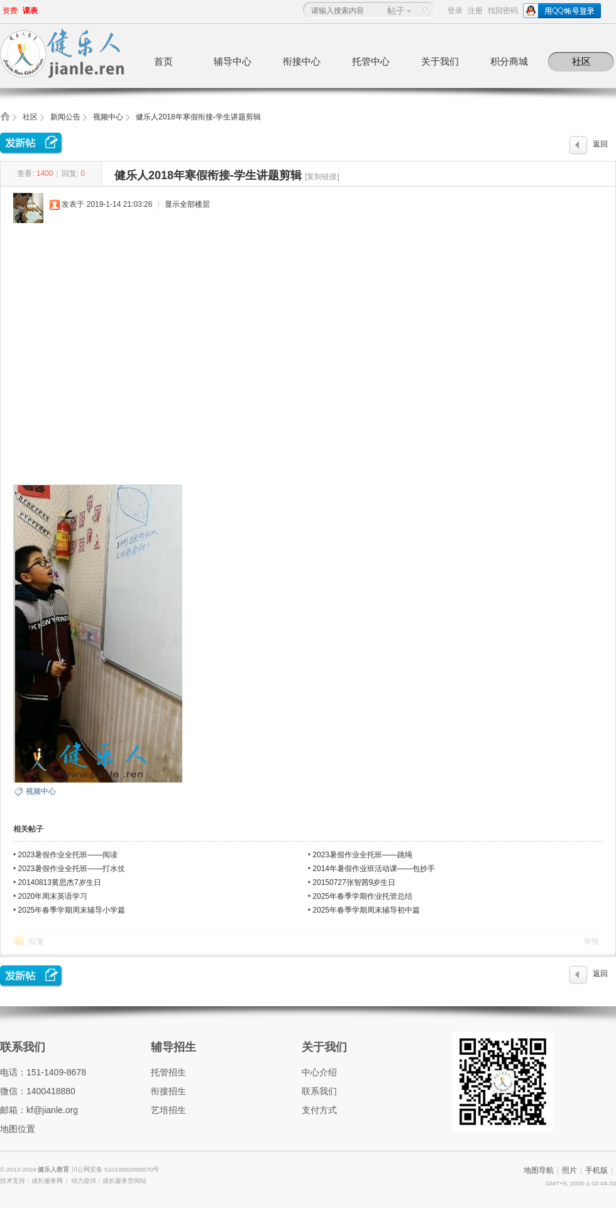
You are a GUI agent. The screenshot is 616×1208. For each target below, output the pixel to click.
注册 (475, 10)
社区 (581, 61)
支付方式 (319, 1110)
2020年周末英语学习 (53, 896)
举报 (591, 941)
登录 (455, 10)
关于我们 (440, 61)
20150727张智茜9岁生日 (353, 882)
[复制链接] (322, 176)
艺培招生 (168, 1110)
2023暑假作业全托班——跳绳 (362, 854)
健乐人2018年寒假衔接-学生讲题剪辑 (198, 117)
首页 (163, 61)
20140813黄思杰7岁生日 (59, 882)
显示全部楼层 (187, 204)
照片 (569, 1170)
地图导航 (539, 1170)
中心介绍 (319, 1072)
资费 (10, 10)
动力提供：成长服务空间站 (108, 1180)
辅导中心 (232, 61)
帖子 (396, 11)
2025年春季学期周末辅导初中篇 (366, 910)
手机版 (596, 1170)
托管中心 (371, 61)
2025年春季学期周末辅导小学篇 (72, 910)
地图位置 (17, 1129)
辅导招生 (173, 1047)
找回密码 (503, 10)
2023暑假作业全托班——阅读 (68, 854)
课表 (30, 10)
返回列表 (600, 147)
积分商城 (509, 61)
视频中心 (108, 117)
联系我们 (22, 1047)
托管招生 (168, 1072)
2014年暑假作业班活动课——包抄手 (373, 868)
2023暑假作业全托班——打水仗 (72, 868)
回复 (36, 941)
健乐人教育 (54, 1169)
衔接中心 (302, 61)
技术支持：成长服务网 (31, 1180)
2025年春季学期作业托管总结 (362, 896)
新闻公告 (65, 117)
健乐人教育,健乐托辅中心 (5, 120)
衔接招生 (168, 1091)
